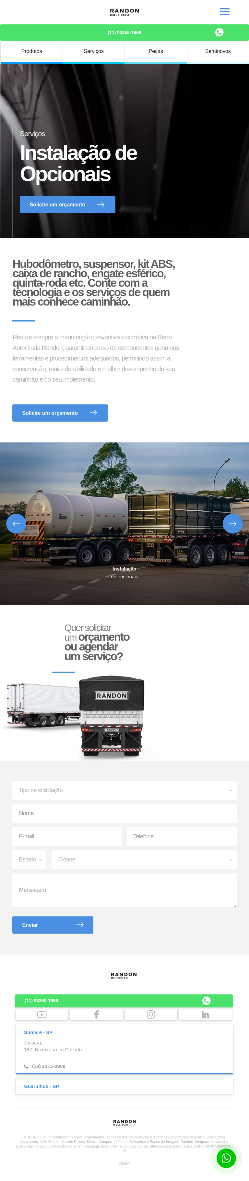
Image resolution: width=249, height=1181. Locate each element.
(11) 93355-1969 (124, 32)
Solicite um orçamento (57, 204)
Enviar (30, 925)
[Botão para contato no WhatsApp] (226, 1158)
